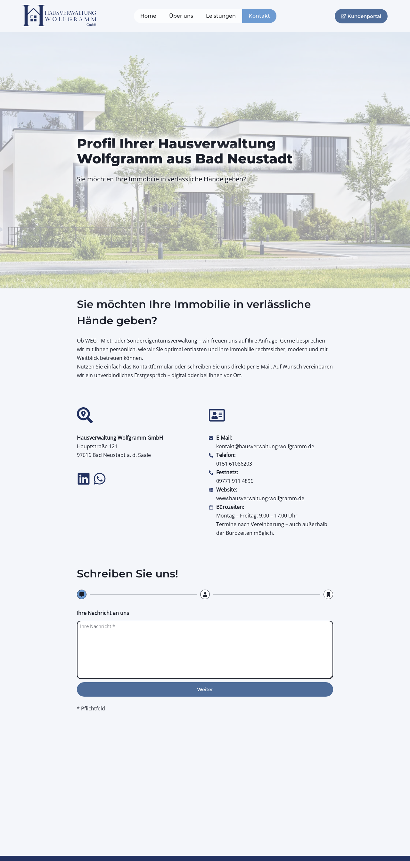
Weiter (205, 689)
